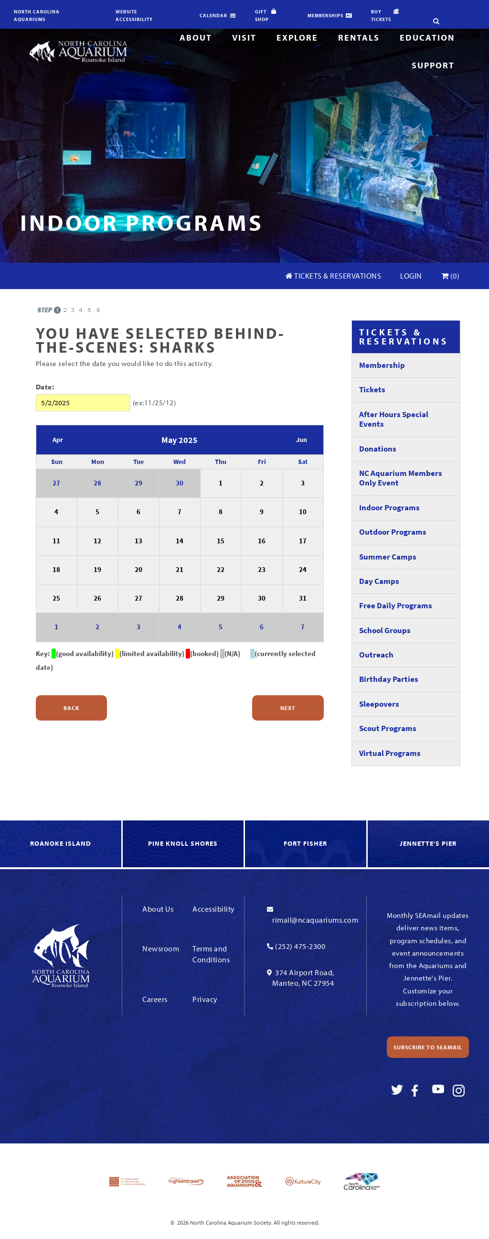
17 (303, 541)
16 (262, 541)
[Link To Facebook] (418, 1091)
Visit (244, 37)
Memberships (325, 15)
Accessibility (213, 909)
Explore (297, 37)
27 (56, 483)
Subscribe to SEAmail (427, 1047)
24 (303, 569)
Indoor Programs (389, 507)
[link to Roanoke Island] (61, 844)
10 (303, 512)
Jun (301, 439)
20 (138, 569)
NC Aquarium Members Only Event (400, 478)
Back (71, 707)
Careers (155, 999)
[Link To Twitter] (397, 1091)
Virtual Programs (390, 753)
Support (433, 65)
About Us (157, 909)
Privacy (205, 999)
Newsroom (160, 948)
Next (288, 707)
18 (56, 569)
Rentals (359, 37)
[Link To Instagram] (459, 1091)
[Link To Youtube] (438, 1091)
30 (179, 483)
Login (411, 275)
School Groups (385, 630)
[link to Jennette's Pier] (428, 844)
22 (220, 569)
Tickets (372, 389)
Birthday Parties (388, 679)
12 (97, 541)
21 (179, 569)
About (196, 37)
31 (303, 598)
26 (97, 598)
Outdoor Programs (392, 532)
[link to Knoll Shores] (184, 844)
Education (427, 37)
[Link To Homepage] (78, 50)
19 (97, 569)
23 (262, 569)
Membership (382, 365)
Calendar (213, 15)
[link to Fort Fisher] (306, 844)
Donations (377, 448)
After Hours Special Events (393, 419)
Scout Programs (387, 728)
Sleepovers (379, 704)
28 (97, 483)
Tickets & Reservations (333, 275)
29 (138, 483)
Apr (58, 439)
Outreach (376, 654)
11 (56, 541)
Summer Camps (387, 556)
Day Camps (379, 581)
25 (56, 598)
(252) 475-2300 (300, 946)
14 (179, 541)
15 (220, 541)
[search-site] (432, 7)
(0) (450, 275)
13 (138, 541)
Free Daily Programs (395, 605)
